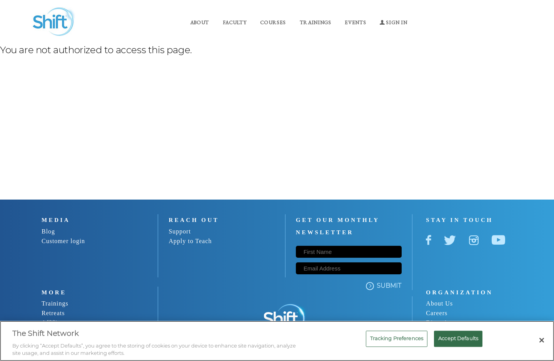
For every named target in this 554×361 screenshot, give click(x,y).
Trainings (315, 22)
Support (180, 231)
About (199, 22)
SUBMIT (383, 286)
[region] (277, 341)
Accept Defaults (458, 338)
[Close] (541, 340)
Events (355, 22)
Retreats (53, 313)
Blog (48, 231)
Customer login (63, 241)
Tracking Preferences (397, 338)
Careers (436, 313)
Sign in (393, 22)
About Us (439, 303)
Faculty (235, 22)
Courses (273, 22)
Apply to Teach (190, 241)
